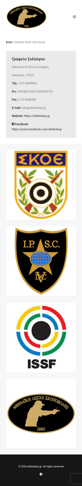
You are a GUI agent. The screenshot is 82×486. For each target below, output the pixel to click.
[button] (74, 17)
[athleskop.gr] (26, 16)
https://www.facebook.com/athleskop (37, 129)
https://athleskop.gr (37, 116)
